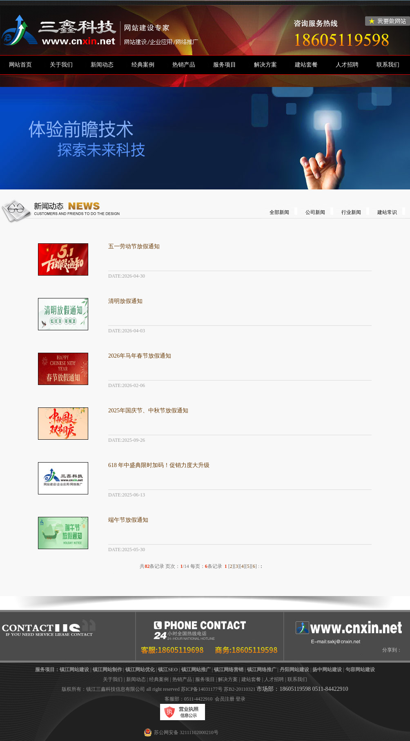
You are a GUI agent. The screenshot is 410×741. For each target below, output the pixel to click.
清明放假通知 (125, 301)
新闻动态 (102, 65)
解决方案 (265, 65)
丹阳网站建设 (294, 669)
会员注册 (224, 699)
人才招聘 (347, 65)
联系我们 (388, 65)
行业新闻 (351, 212)
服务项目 (224, 65)
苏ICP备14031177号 (202, 689)
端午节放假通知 (128, 520)
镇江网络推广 (261, 669)
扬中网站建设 (327, 669)
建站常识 (387, 212)
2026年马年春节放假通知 (139, 356)
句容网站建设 (360, 669)
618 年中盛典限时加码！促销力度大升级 (159, 465)
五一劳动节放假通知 (134, 246)
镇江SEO (168, 669)
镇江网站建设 (74, 669)
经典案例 (142, 65)
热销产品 (183, 65)
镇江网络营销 (228, 669)
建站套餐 (306, 65)
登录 (240, 699)
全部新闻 (279, 212)
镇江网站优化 (140, 669)
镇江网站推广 (196, 669)
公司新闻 (315, 212)
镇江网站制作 (107, 669)
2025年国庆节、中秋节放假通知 (148, 410)
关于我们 (61, 65)
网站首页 (20, 65)
